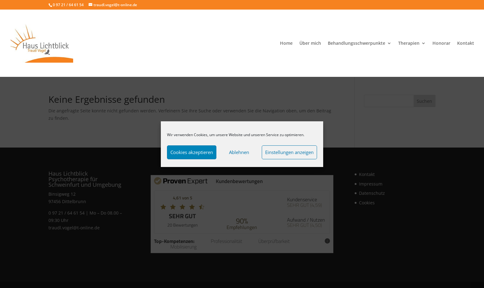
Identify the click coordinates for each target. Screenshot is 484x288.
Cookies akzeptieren (191, 152)
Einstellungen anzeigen (289, 152)
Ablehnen (239, 152)
